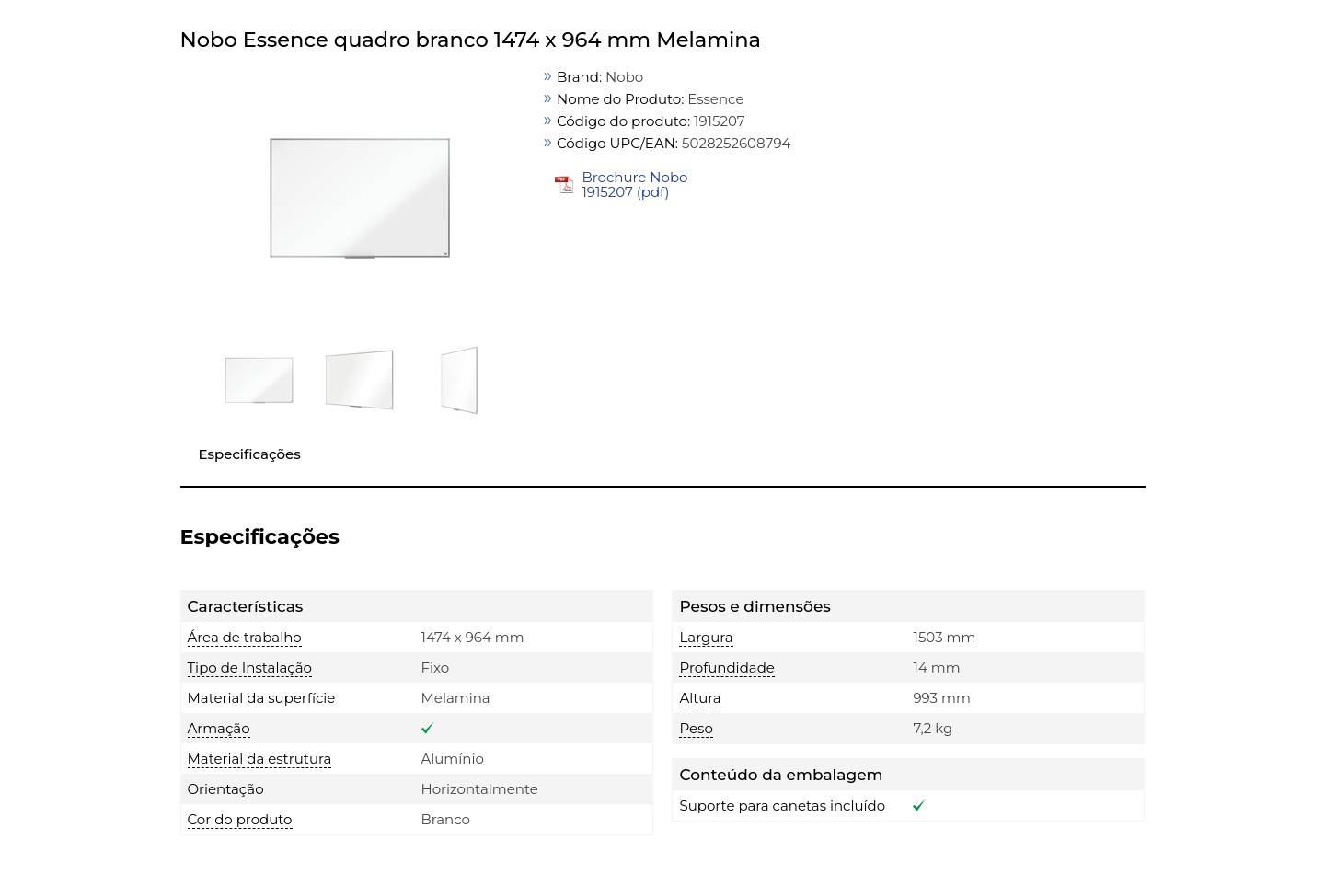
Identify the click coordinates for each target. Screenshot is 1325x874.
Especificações (250, 454)
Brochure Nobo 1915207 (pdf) (634, 184)
